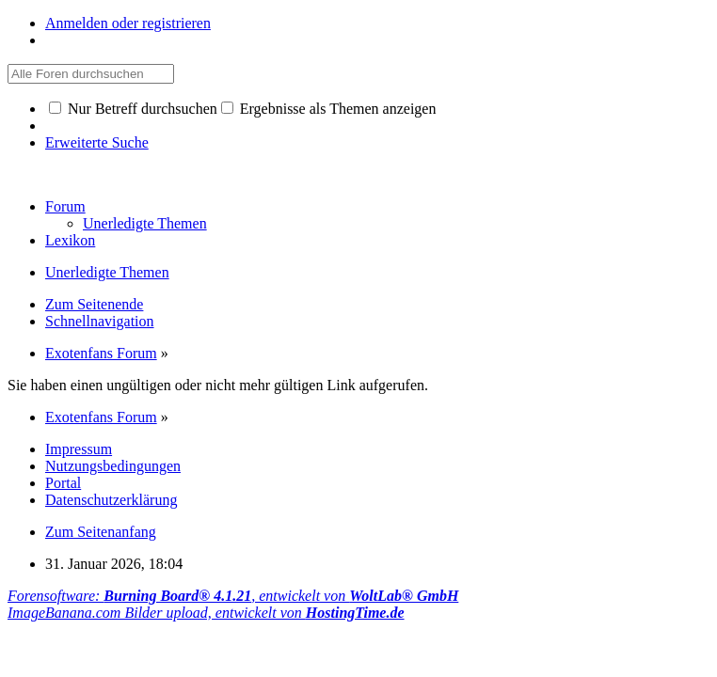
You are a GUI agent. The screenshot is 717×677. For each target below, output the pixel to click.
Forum (65, 206)
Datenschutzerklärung (111, 500)
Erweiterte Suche (97, 142)
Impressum (78, 449)
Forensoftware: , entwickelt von (233, 596)
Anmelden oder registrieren (128, 23)
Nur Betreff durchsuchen (133, 109)
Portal (63, 483)
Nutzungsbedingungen (113, 466)
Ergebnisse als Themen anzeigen (329, 109)
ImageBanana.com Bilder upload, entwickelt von (206, 613)
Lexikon (70, 240)
